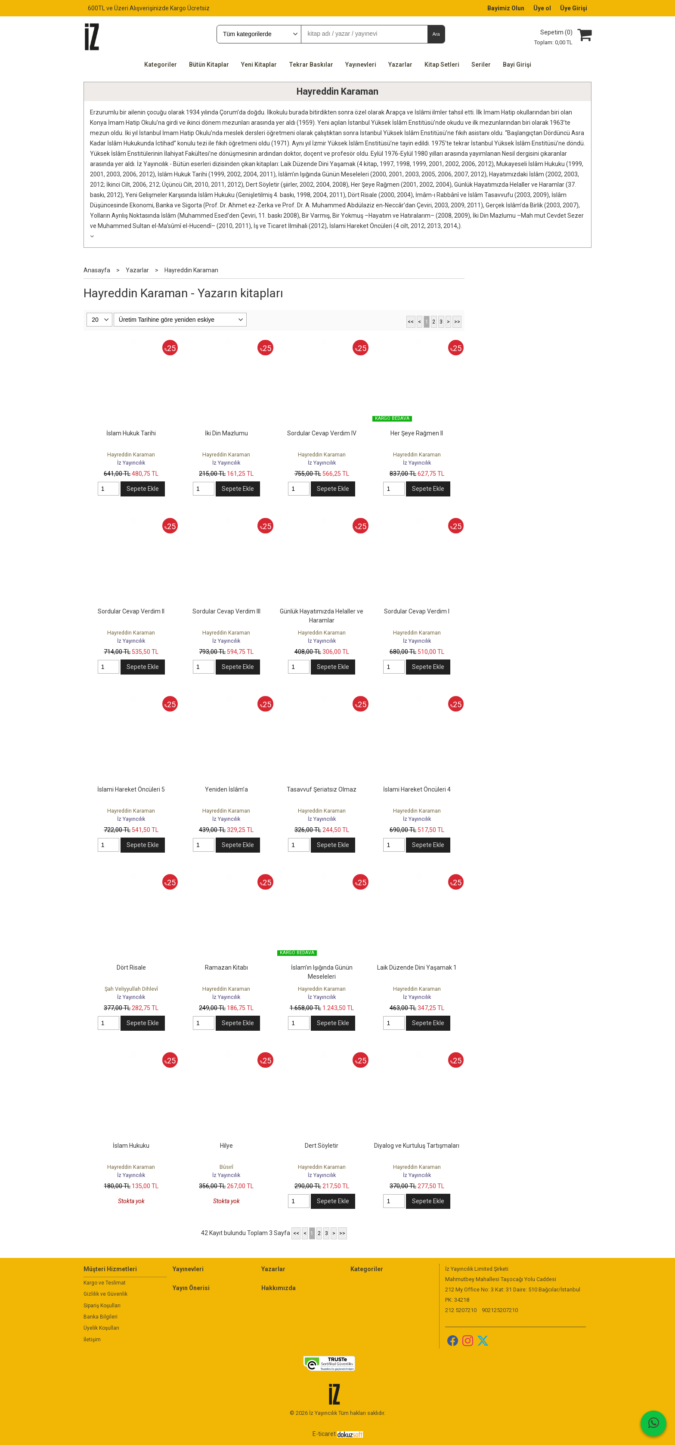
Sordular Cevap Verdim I (416, 611)
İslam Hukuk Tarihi (131, 433)
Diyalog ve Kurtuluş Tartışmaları (416, 1145)
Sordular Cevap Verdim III (226, 611)
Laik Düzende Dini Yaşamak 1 (417, 967)
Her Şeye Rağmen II (416, 433)
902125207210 (500, 1310)
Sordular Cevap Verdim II (131, 611)
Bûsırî (226, 1167)
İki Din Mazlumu (226, 433)
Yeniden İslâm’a (226, 789)
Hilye (226, 1145)
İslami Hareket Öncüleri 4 (417, 789)
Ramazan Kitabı (226, 967)
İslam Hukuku (131, 1145)
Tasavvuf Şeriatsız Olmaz (321, 789)
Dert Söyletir (321, 1145)
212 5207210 (461, 1310)
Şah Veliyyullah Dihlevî (131, 989)
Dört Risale (131, 967)
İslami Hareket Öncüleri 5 (131, 789)
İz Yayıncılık (131, 462)
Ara (436, 34)
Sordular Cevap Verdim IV (321, 433)
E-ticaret (324, 1433)
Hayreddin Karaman (337, 91)
